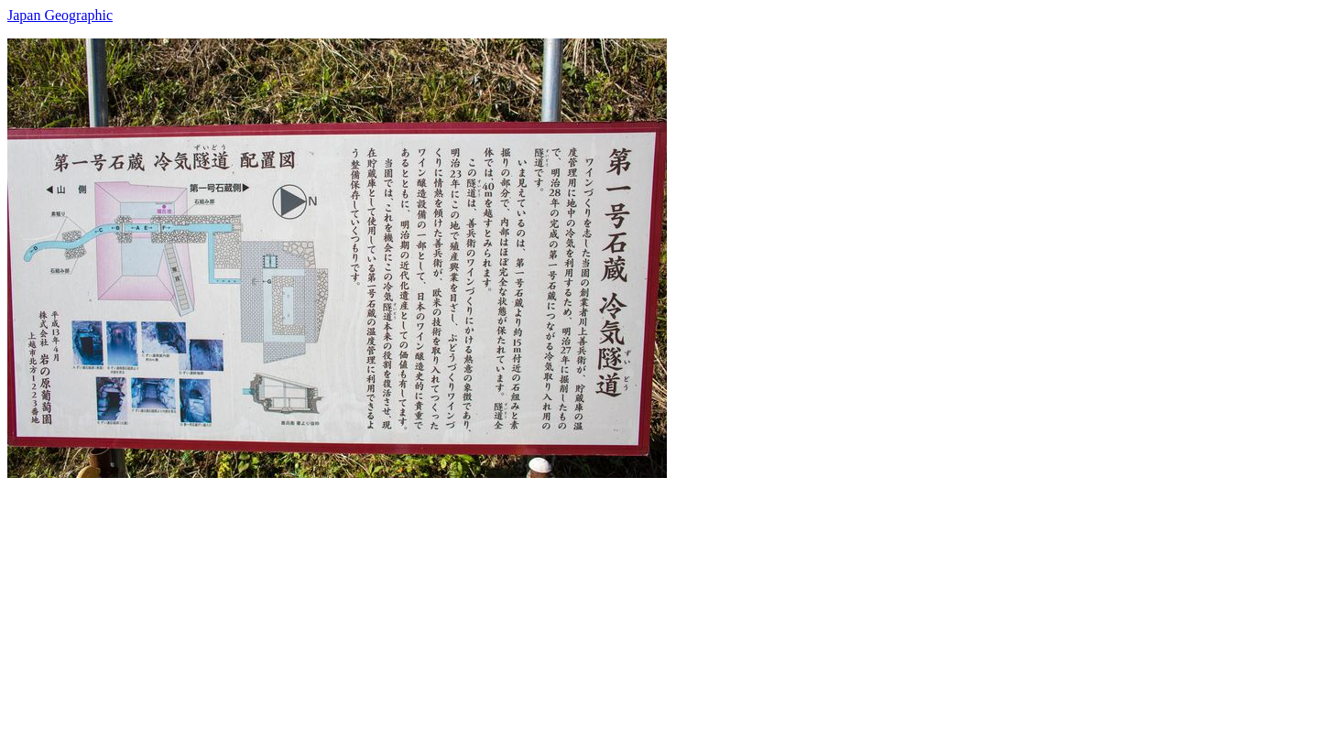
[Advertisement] (556, 606)
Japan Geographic (60, 15)
